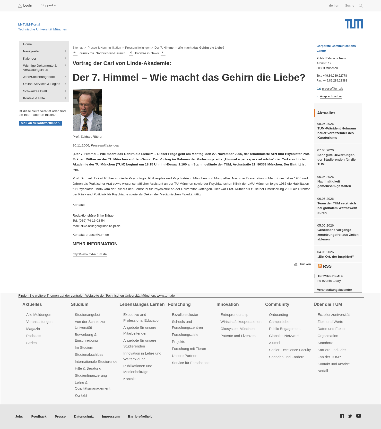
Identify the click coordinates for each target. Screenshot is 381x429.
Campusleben (280, 321)
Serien (31, 343)
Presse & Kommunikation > (106, 47)
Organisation (328, 336)
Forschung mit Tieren (189, 349)
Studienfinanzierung (91, 375)
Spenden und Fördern (286, 357)
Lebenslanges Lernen (142, 304)
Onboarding (278, 314)
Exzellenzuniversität (334, 314)
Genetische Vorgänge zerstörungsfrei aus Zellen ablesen (337, 234)
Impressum (111, 416)
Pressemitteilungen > (139, 47)
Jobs (19, 416)
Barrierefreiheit (140, 416)
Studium (79, 304)
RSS (325, 266)
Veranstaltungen (39, 321)
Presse (60, 416)
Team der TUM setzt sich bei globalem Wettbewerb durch (337, 208)
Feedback (39, 416)
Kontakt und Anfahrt (333, 364)
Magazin (33, 329)
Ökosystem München (237, 329)
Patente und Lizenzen (238, 336)
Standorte (325, 343)
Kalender (64, 58)
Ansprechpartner (331, 96)
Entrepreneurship (234, 314)
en (337, 5)
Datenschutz (84, 416)
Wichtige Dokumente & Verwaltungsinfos (64, 65)
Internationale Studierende (96, 361)
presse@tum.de (97, 235)
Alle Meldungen (38, 314)
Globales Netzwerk (284, 336)
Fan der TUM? (329, 357)
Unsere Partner (184, 356)
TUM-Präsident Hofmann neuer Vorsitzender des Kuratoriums (336, 133)
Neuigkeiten (64, 51)
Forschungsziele (185, 334)
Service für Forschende (190, 363)
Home (27, 44)
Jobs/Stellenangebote (64, 76)
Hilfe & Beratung (88, 368)
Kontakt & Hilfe (64, 98)
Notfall (323, 371)
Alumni (274, 343)
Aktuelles (32, 304)
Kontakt (81, 395)
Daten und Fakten (332, 329)
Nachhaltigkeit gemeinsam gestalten (334, 184)
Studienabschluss (89, 354)
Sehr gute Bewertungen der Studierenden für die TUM (336, 159)
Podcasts (33, 336)
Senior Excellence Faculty (290, 350)
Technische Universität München (354, 22)
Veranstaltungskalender (334, 290)
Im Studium (84, 347)
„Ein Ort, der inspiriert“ (335, 256)
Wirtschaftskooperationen (240, 321)
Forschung (179, 304)
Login (25, 6)
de (331, 5)
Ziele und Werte (330, 321)
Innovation (227, 304)
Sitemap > (79, 47)
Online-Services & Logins (64, 84)
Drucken (302, 264)
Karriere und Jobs (332, 350)
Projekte (178, 341)
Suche (354, 6)
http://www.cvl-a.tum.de (90, 254)
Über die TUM (328, 304)
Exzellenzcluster (185, 314)
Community (277, 304)
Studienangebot (87, 314)
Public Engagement (285, 329)
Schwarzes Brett (64, 91)
